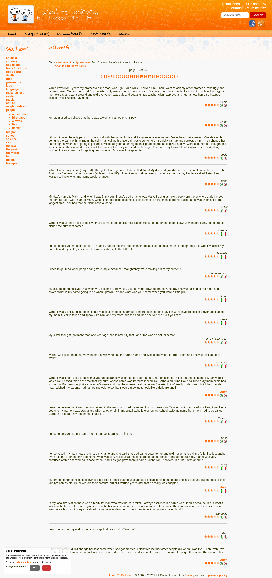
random (124, 34)
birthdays (18, 117)
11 (123, 76)
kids (9, 85)
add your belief (37, 34)
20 (161, 76)
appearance (20, 114)
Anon (223, 391)
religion (11, 132)
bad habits (13, 64)
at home (11, 61)
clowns (17, 121)
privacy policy (217, 575)
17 (149, 76)
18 (153, 76)
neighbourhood (16, 106)
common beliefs (69, 34)
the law (11, 146)
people (10, 110)
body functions (16, 68)
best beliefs (100, 34)
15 (141, 76)
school (10, 135)
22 (169, 76)
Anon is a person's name (70, 65)
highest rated (83, 62)
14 (137, 76)
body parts (13, 71)
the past (11, 149)
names (16, 128)
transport (12, 163)
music (10, 99)
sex (8, 142)
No (46, 567)
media (10, 96)
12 (127, 76)
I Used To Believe (119, 575)
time (9, 156)
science (11, 139)
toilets (10, 160)
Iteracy (189, 575)
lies (14, 124)
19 (157, 76)
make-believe (15, 92)
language (12, 89)
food (9, 78)
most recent (63, 62)
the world (12, 152)
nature (10, 103)
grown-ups (13, 82)
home (12, 34)
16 (145, 76)
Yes (35, 567)
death (10, 75)
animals (11, 58)
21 (165, 76)
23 (173, 76)
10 (119, 76)
